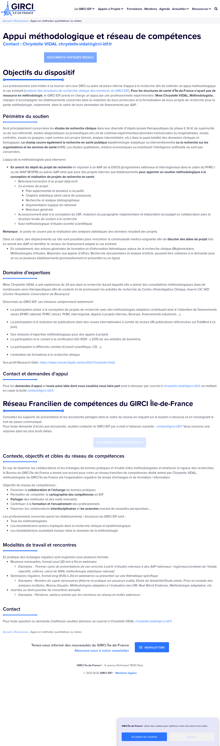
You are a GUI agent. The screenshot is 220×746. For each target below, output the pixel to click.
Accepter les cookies (144, 737)
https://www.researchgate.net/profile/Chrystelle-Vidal (77, 362)
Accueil (7, 21)
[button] (93, 9)
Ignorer (191, 737)
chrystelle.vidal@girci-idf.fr (182, 386)
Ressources (21, 21)
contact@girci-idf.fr (40, 390)
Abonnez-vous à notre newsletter (101, 650)
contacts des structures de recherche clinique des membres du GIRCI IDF (77, 90)
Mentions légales (126, 673)
